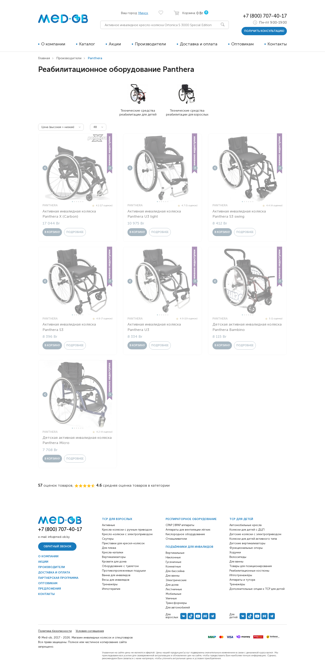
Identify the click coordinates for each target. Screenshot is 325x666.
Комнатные (173, 566)
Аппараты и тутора (242, 580)
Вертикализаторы (114, 557)
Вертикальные (175, 553)
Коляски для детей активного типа (253, 539)
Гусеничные (173, 562)
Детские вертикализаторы (247, 543)
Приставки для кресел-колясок (123, 543)
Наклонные (173, 557)
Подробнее (75, 232)
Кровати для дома (114, 561)
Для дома (172, 584)
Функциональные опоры (246, 548)
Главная (44, 58)
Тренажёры (110, 584)
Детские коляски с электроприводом (255, 534)
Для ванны (172, 575)
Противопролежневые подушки (124, 570)
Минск (143, 13)
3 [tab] (76, 201)
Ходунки (235, 552)
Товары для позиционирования (250, 566)
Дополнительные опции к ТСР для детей (257, 589)
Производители (150, 43)
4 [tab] (78, 201)
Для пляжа (109, 548)
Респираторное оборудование (191, 519)
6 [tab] (82, 201)
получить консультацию (264, 31)
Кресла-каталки (112, 552)
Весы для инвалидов (115, 580)
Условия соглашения (90, 631)
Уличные (171, 598)
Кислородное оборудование (185, 534)
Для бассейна (175, 571)
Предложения (49, 588)
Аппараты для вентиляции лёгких (188, 529)
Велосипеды (237, 557)
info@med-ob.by (59, 537)
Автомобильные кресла (245, 525)
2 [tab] (74, 201)
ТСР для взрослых (117, 519)
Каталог (87, 43)
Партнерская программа (58, 578)
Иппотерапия (111, 589)
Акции (115, 43)
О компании (53, 43)
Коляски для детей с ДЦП (246, 529)
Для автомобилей (178, 607)
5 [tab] (80, 201)
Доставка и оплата (198, 43)
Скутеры (108, 539)
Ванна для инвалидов (116, 575)
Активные (108, 525)
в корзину (52, 232)
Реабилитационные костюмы (249, 570)
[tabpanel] (77, 168)
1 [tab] (72, 201)
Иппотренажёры (240, 575)
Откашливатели (176, 539)
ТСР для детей (241, 519)
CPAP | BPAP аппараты (180, 525)
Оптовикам (242, 43)
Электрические (176, 580)
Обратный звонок (57, 546)
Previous (44, 167)
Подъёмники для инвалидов (189, 547)
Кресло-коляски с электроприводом (127, 534)
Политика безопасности (55, 631)
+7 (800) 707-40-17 (265, 16)
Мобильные (173, 594)
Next (110, 167)
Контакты (277, 43)
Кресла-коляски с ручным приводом (127, 529)
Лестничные (174, 589)
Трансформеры (176, 603)
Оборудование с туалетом (120, 566)
